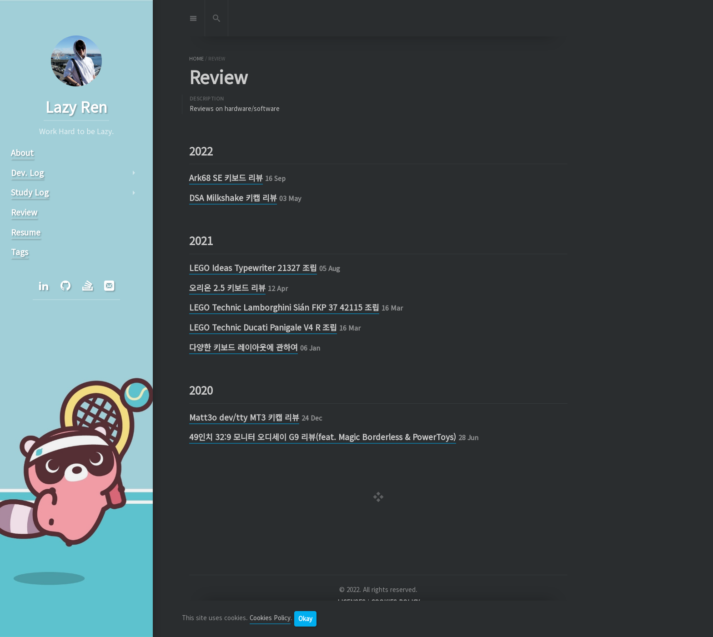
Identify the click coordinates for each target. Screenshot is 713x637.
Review (24, 212)
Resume (25, 232)
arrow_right (133, 172)
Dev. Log (27, 172)
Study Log (30, 192)
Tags (19, 251)
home (196, 58)
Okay (305, 618)
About (22, 152)
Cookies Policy (270, 618)
